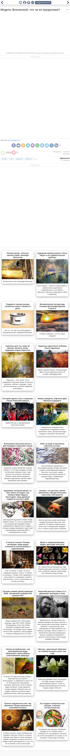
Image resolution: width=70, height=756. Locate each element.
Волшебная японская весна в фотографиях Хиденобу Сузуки (17, 445)
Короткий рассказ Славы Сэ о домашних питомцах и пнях (52, 592)
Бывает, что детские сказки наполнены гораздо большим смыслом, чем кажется (52, 493)
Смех (11, 159)
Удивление (19, 159)
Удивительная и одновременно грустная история (18, 424)
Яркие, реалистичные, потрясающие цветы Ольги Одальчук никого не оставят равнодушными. (52, 372)
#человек (66, 152)
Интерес (4, 159)
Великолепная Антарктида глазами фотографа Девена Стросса (52, 306)
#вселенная (57, 152)
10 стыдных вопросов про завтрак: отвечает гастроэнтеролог (52, 705)
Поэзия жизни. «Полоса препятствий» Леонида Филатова (18, 255)
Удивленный (64, 158)
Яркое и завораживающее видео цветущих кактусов (52, 543)
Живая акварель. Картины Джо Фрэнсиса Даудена (52, 399)
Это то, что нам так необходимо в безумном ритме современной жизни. (18, 331)
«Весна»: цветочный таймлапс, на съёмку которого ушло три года (52, 651)
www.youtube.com (14, 140)
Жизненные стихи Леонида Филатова (17, 281)
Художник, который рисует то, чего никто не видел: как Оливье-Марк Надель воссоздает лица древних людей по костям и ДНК (18, 495)
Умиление (29, 159)
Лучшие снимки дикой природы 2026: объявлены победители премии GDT (18, 593)
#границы (66, 154)
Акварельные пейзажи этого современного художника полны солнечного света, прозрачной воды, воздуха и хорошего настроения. (52, 430)
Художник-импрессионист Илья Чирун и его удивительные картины (52, 255)
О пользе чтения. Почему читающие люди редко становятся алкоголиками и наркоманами (18, 545)
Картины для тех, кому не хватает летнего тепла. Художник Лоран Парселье (17, 348)
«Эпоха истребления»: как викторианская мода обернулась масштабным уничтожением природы (18, 652)
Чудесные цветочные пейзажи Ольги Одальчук (52, 347)
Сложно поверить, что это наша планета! (52, 335)
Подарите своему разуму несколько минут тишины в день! (18, 306)
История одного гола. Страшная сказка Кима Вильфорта (18, 399)
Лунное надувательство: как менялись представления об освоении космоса (17, 705)
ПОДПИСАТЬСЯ (43, 3)
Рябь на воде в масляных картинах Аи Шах (52, 445)
